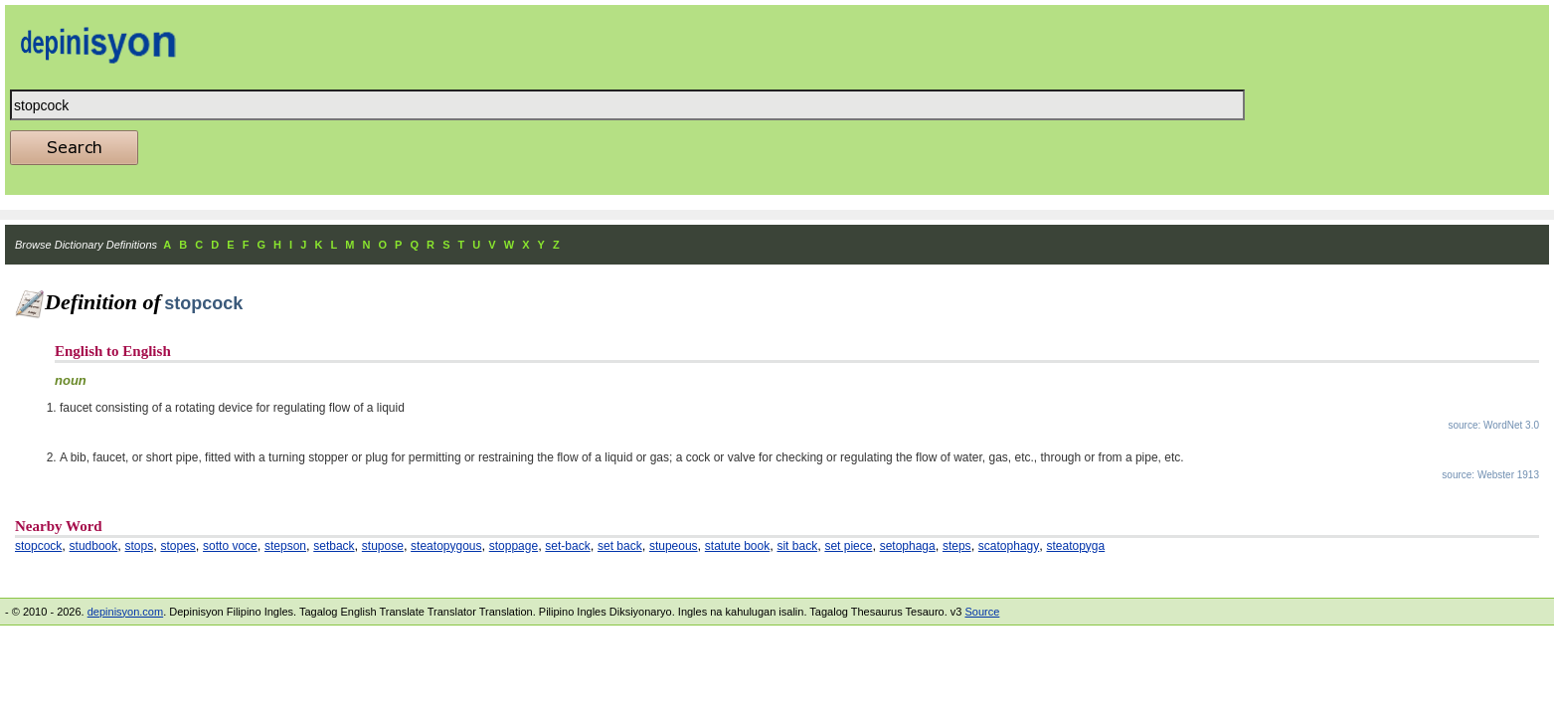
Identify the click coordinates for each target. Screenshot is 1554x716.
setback (333, 546)
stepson (285, 546)
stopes (177, 546)
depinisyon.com (125, 612)
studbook (94, 546)
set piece (848, 546)
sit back (797, 546)
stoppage (513, 546)
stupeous (673, 546)
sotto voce (230, 546)
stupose (383, 546)
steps (957, 546)
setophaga (908, 546)
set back (620, 546)
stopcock (38, 546)
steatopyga (1075, 546)
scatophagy (1008, 546)
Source (981, 612)
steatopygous (446, 546)
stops (139, 546)
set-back (567, 546)
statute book (737, 546)
